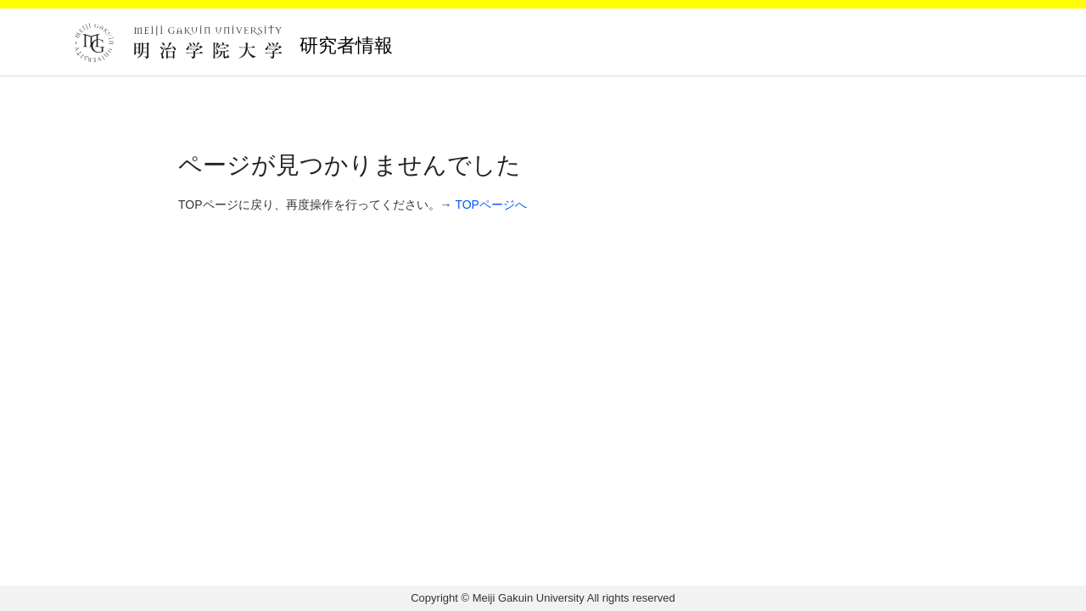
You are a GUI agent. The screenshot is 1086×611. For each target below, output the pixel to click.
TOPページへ (491, 204)
